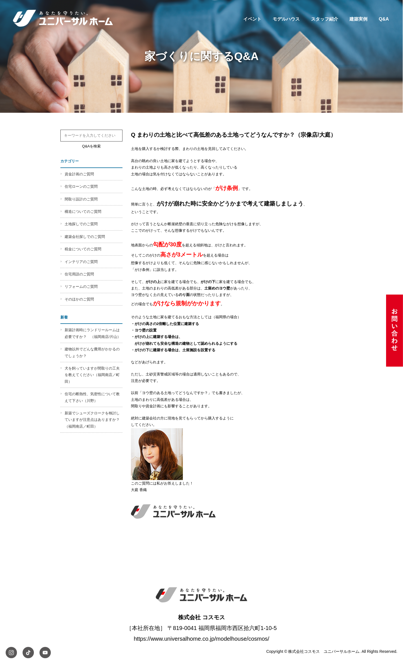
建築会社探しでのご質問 (85, 237)
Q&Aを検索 (91, 146)
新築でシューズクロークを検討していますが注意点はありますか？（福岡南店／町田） (92, 419)
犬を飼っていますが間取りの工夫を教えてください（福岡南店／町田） (92, 375)
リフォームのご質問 (81, 286)
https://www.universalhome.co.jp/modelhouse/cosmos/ (201, 639)
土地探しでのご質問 (81, 224)
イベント (252, 18)
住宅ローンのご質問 (81, 186)
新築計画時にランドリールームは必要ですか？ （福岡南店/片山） (93, 333)
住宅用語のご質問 (79, 274)
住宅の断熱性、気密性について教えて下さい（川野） (92, 397)
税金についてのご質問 (83, 249)
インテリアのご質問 (81, 262)
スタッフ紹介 (324, 18)
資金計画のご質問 (79, 174)
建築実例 (358, 18)
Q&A (384, 18)
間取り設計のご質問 (81, 199)
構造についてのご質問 (83, 211)
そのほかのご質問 (79, 299)
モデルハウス (286, 18)
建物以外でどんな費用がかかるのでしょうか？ (92, 352)
